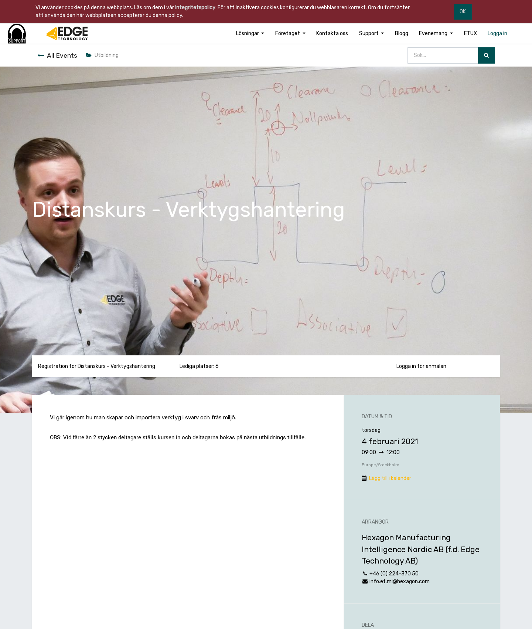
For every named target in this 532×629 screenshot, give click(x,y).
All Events (57, 55)
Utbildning (102, 55)
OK (463, 12)
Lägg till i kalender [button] (390, 478)
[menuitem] (332, 33)
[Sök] (486, 55)
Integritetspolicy (195, 7)
